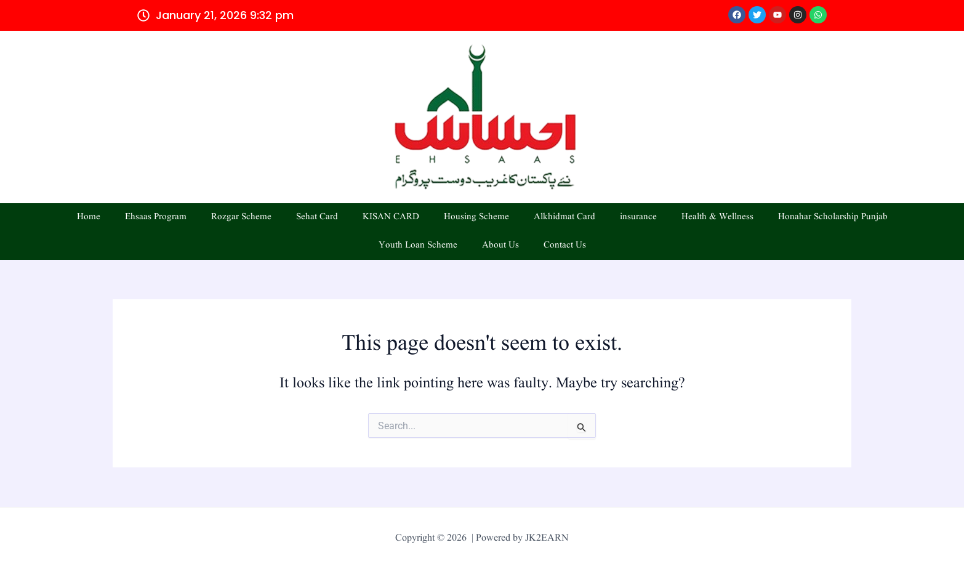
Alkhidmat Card (564, 217)
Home (88, 217)
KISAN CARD (391, 217)
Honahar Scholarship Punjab (833, 217)
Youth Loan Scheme (418, 245)
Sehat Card (317, 217)
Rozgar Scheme (241, 217)
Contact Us (565, 245)
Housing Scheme (476, 217)
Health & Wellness (717, 217)
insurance (638, 217)
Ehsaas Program (156, 217)
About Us (500, 245)
